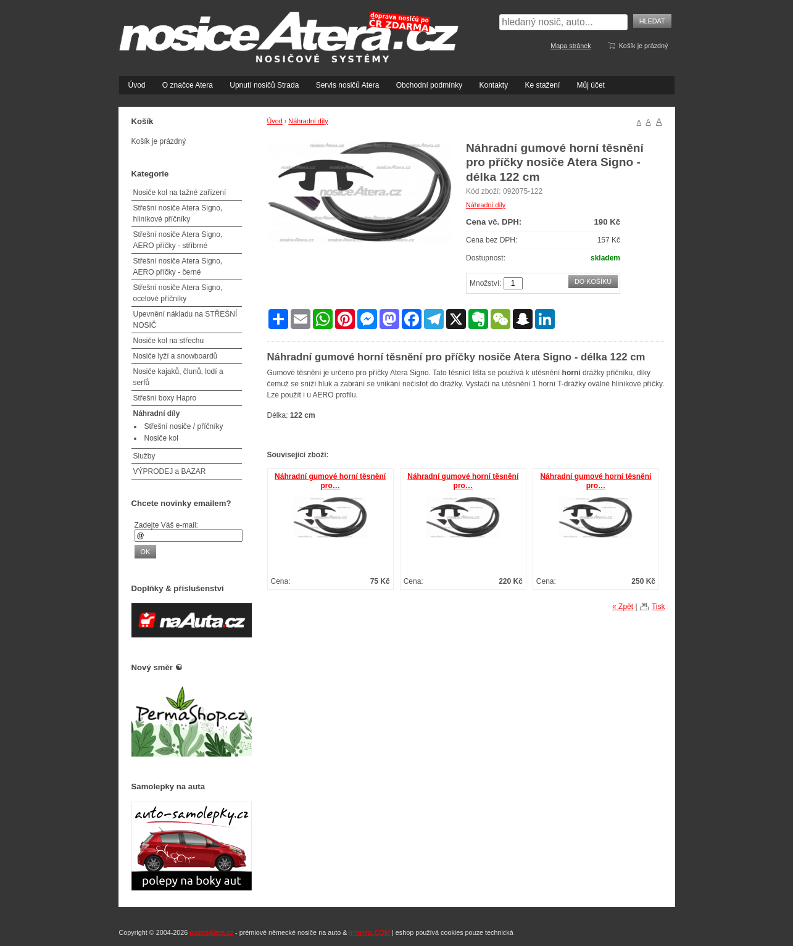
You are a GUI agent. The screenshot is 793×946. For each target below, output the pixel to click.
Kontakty (493, 85)
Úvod (137, 85)
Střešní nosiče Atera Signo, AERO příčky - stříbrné (178, 240)
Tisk (658, 606)
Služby (144, 456)
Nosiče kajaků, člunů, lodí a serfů (178, 377)
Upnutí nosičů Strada (264, 85)
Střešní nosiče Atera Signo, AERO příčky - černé (178, 266)
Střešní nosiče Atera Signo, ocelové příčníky (178, 293)
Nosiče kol (161, 438)
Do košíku (593, 281)
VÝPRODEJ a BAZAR (169, 471)
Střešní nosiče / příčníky (183, 426)
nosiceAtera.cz (211, 932)
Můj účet (591, 85)
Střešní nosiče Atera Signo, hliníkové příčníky (178, 213)
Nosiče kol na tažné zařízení (179, 192)
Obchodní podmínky (429, 85)
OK (146, 551)
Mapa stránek (570, 45)
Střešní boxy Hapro (165, 398)
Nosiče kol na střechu (168, 340)
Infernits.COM (369, 932)
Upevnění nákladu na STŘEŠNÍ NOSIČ (185, 320)
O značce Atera (187, 85)
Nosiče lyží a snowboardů (175, 356)
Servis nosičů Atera (348, 85)
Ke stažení (542, 85)
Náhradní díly (308, 121)
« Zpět (622, 606)
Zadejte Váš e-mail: (166, 525)
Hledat (652, 21)
